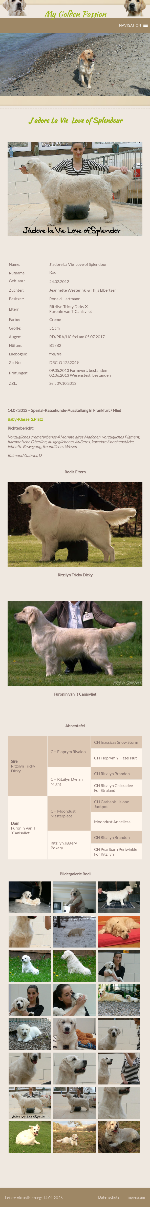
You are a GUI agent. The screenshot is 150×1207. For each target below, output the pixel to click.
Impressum (135, 1197)
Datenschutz (108, 1197)
